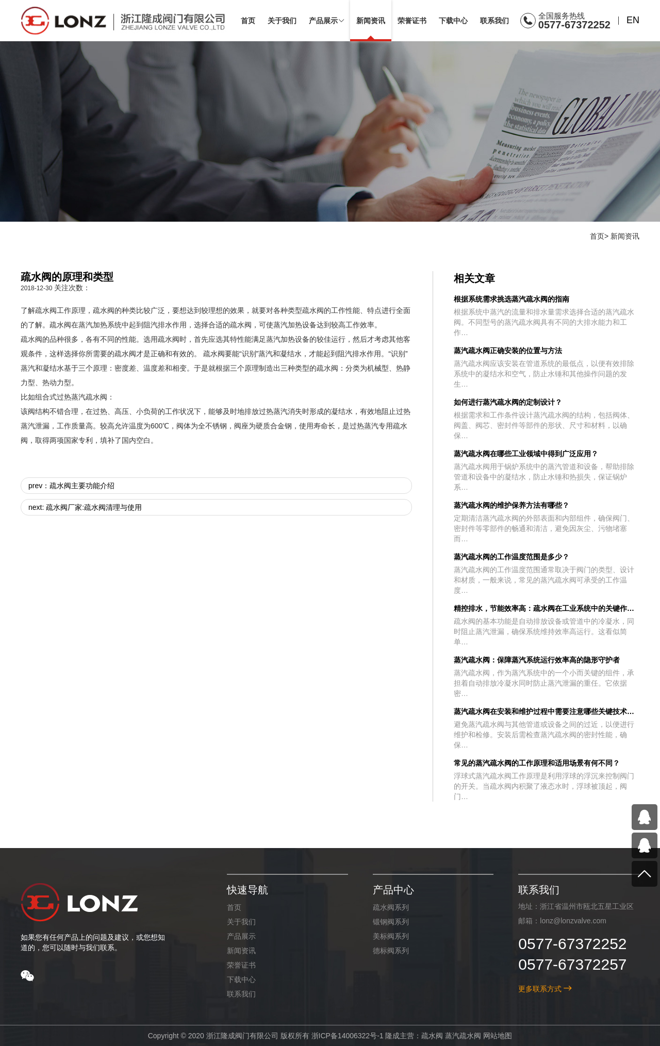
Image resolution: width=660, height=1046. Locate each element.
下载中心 (241, 979)
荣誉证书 (241, 965)
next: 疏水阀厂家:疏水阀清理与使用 (85, 507)
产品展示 (241, 936)
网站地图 (497, 1036)
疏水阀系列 (390, 907)
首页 (597, 236)
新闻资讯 (624, 236)
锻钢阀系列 (390, 922)
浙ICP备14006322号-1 (347, 1036)
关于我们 (241, 922)
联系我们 (241, 994)
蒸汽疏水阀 (463, 1036)
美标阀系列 (390, 936)
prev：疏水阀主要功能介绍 (71, 486)
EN (632, 20)
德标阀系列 (390, 951)
